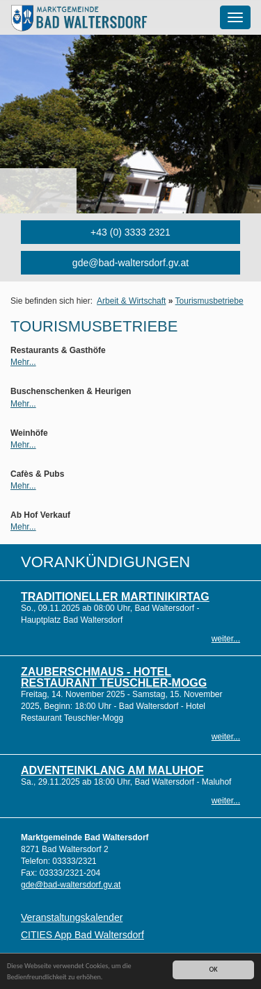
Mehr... (23, 362)
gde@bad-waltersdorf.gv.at (130, 262)
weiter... (226, 639)
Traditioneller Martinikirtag (115, 597)
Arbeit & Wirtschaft (131, 301)
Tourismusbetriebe (209, 301)
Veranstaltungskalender (71, 917)
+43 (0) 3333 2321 (130, 232)
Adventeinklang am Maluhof (112, 770)
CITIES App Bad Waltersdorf (82, 934)
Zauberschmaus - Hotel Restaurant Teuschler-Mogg (114, 677)
